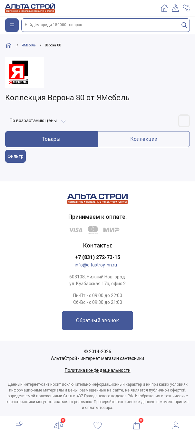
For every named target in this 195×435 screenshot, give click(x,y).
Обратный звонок (97, 320)
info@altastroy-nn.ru (96, 264)
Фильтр (15, 156)
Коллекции (143, 139)
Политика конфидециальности (98, 370)
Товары (51, 139)
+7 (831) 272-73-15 (97, 257)
